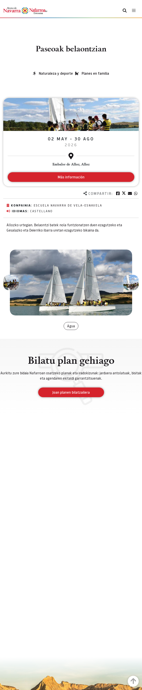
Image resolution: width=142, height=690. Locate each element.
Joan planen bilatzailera (71, 392)
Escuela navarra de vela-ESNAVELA (68, 205)
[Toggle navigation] (134, 10)
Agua (71, 326)
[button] (11, 282)
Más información (71, 177)
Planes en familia (95, 73)
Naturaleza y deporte (56, 73)
